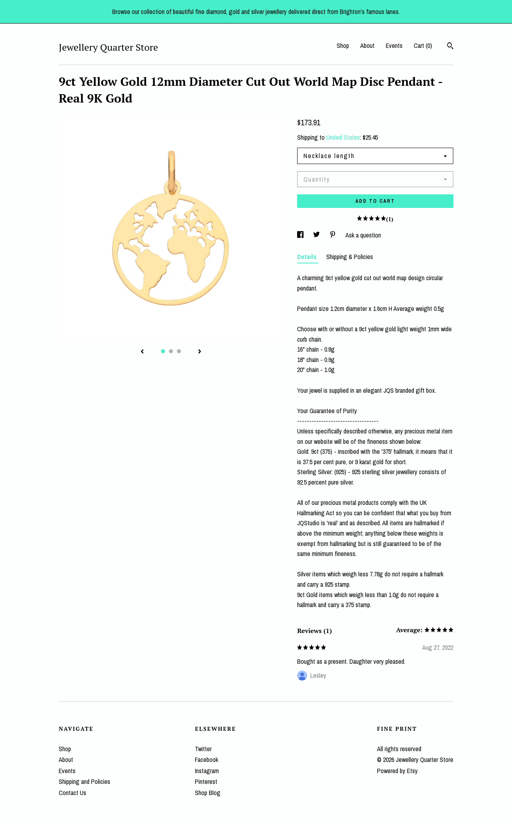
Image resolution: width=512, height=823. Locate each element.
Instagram (207, 770)
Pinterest (206, 781)
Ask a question (363, 235)
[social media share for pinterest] (333, 235)
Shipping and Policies (84, 781)
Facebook (206, 759)
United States (343, 137)
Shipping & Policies (349, 256)
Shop (343, 45)
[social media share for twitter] (317, 235)
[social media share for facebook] (301, 235)
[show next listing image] (200, 352)
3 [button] (179, 351)
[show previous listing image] (142, 352)
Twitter (203, 748)
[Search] (450, 46)
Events (394, 45)
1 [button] (163, 351)
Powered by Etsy (397, 770)
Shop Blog (207, 792)
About (367, 45)
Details (307, 256)
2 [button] (171, 351)
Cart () (423, 45)
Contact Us (72, 792)
